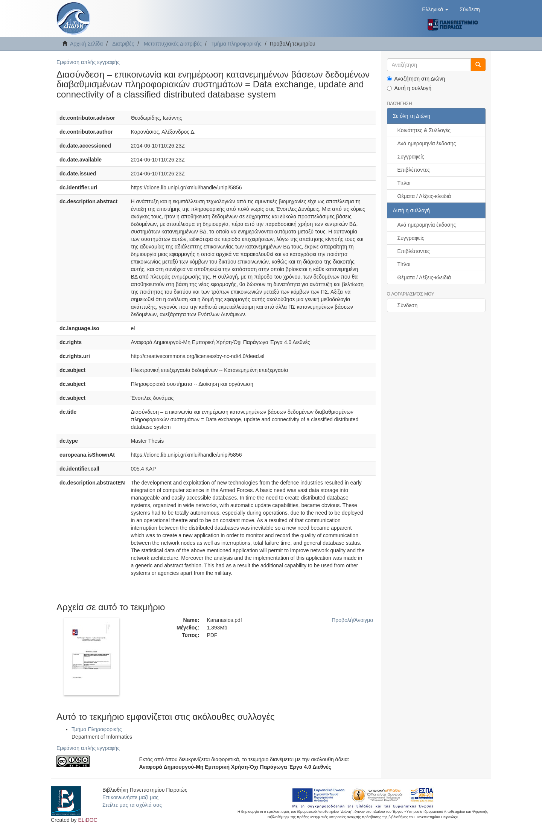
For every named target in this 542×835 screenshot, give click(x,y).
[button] (435, 9)
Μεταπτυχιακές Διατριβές (173, 44)
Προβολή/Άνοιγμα (352, 620)
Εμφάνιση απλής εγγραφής (88, 62)
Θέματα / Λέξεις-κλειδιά (424, 196)
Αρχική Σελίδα (86, 44)
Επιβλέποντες (413, 170)
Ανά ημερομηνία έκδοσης (426, 143)
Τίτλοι (404, 183)
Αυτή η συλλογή (409, 88)
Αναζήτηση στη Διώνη (416, 79)
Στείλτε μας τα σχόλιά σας (132, 805)
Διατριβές (123, 44)
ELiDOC (87, 820)
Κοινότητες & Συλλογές (424, 130)
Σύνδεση (407, 305)
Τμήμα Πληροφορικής (236, 44)
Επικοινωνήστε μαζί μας (130, 797)
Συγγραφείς (411, 157)
